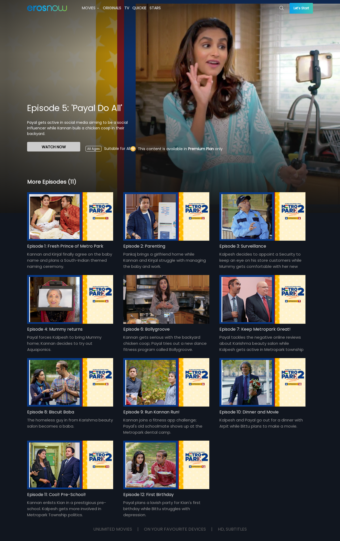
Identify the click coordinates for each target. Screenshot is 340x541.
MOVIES (90, 8)
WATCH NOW (54, 147)
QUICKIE (139, 8)
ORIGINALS (112, 8)
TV (126, 8)
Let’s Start (301, 8)
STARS (155, 8)
